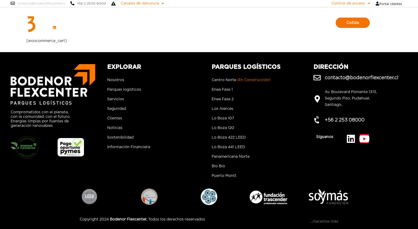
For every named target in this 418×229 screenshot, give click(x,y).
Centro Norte (241, 80)
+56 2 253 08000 (344, 119)
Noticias (254, 22)
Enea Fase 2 (223, 99)
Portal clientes (390, 4)
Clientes (235, 22)
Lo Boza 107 (223, 118)
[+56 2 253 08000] (317, 119)
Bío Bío (218, 166)
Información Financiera (128, 147)
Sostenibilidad (279, 22)
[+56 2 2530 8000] (72, 3)
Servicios (191, 22)
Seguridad (213, 22)
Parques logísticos (162, 22)
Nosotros (132, 22)
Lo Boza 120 (223, 128)
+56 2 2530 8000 (91, 3)
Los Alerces (222, 109)
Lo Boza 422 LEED (229, 137)
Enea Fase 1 (222, 89)
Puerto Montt (224, 176)
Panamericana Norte (231, 157)
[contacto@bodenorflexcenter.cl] (13, 3)
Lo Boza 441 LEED (228, 147)
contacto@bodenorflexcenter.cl (41, 3)
